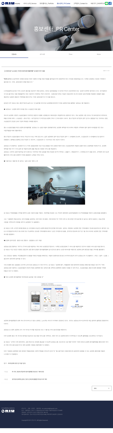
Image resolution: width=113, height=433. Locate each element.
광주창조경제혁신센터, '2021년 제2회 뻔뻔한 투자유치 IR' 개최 (30, 384)
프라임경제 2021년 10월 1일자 (17, 367)
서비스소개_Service (29, 3)
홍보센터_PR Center (63, 3)
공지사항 (49, 57)
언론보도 (34, 57)
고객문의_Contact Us (80, 3)
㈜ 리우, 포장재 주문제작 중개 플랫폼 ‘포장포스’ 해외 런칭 (29, 376)
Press (64, 57)
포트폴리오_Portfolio (47, 3)
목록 (101, 393)
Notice (79, 57)
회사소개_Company (13, 3)
